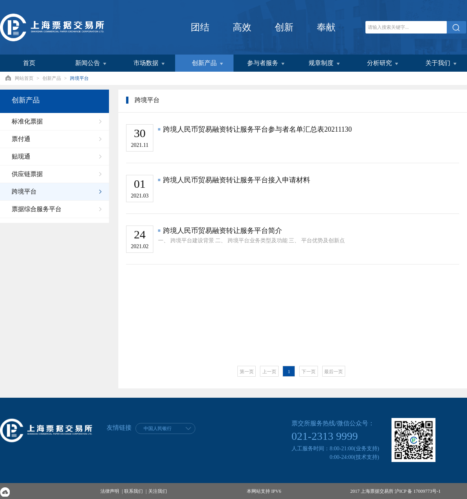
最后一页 (333, 371)
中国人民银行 (158, 428)
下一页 (309, 371)
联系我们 (133, 491)
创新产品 (51, 78)
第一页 (247, 371)
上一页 (269, 371)
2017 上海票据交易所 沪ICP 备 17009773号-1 (395, 491)
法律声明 (109, 491)
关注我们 (157, 491)
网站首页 (24, 78)
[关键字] (406, 27)
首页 (29, 63)
